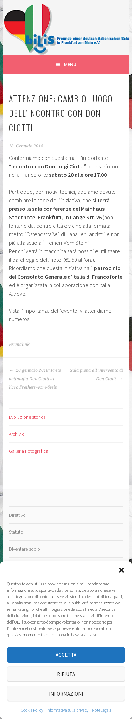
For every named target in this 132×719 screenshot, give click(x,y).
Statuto (16, 532)
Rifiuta (66, 674)
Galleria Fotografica (28, 451)
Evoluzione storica (27, 417)
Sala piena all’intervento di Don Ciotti (96, 374)
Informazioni (66, 693)
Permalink (19, 344)
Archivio (17, 434)
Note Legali (101, 710)
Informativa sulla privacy (67, 710)
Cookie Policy (32, 710)
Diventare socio (24, 549)
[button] (121, 570)
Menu (70, 64)
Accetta (66, 654)
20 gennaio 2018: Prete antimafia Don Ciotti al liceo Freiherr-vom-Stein (35, 379)
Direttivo (17, 515)
